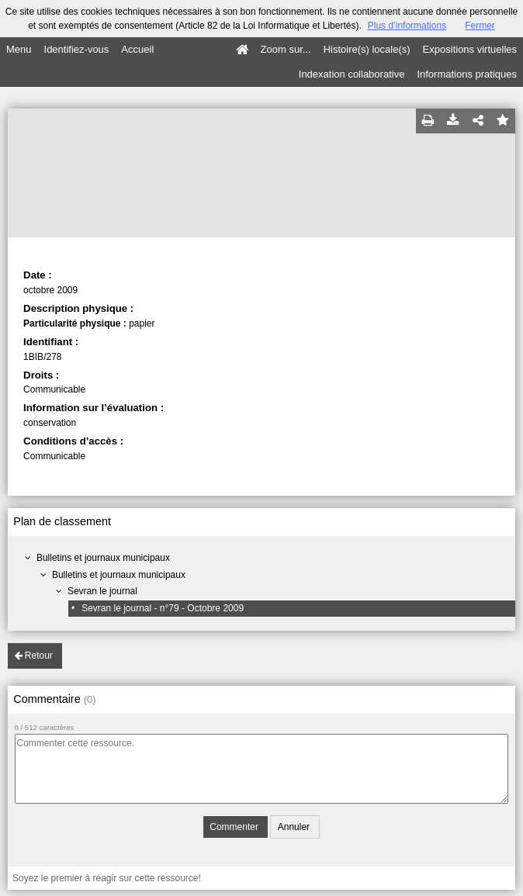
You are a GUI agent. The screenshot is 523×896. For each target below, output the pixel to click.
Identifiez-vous (76, 49)
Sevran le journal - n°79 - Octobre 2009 (162, 608)
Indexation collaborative (352, 74)
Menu (19, 49)
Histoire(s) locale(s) (367, 49)
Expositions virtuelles (470, 49)
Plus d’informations (407, 25)
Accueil (137, 49)
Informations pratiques (467, 74)
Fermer (480, 25)
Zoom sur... (286, 49)
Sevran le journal (102, 591)
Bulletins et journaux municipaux (103, 557)
